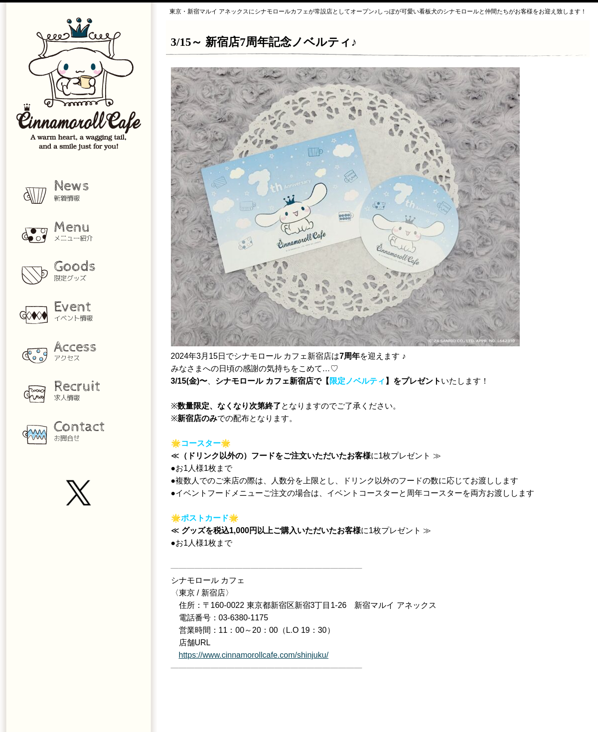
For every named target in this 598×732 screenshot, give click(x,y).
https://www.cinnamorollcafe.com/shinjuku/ (254, 655)
